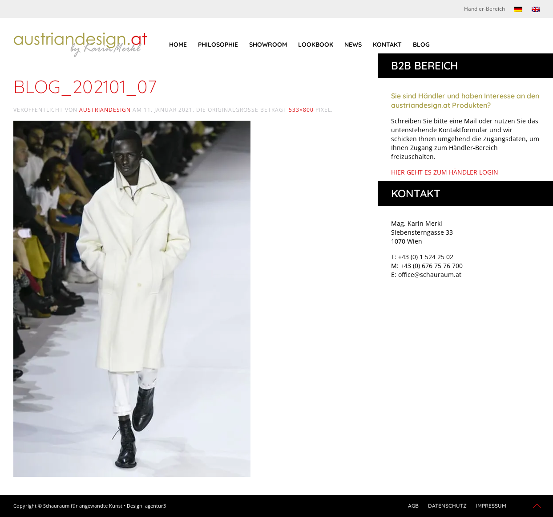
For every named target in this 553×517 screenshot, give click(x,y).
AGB (413, 505)
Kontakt (387, 45)
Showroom (268, 45)
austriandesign (105, 110)
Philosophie (218, 45)
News (353, 45)
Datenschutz (447, 505)
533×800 (301, 110)
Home (178, 45)
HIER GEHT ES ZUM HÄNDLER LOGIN (444, 172)
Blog (421, 45)
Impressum (491, 505)
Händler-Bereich (484, 8)
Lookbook (315, 45)
